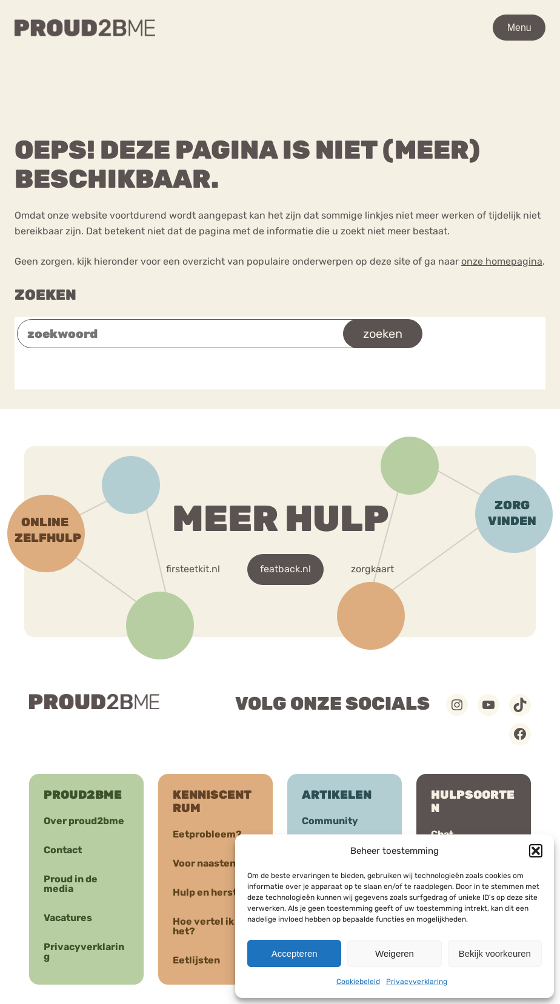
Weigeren (394, 953)
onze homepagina (501, 261)
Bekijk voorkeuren (495, 953)
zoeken (382, 333)
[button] (536, 851)
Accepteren (295, 953)
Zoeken (45, 294)
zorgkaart (372, 569)
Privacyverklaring (416, 981)
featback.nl (285, 569)
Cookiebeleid (358, 981)
